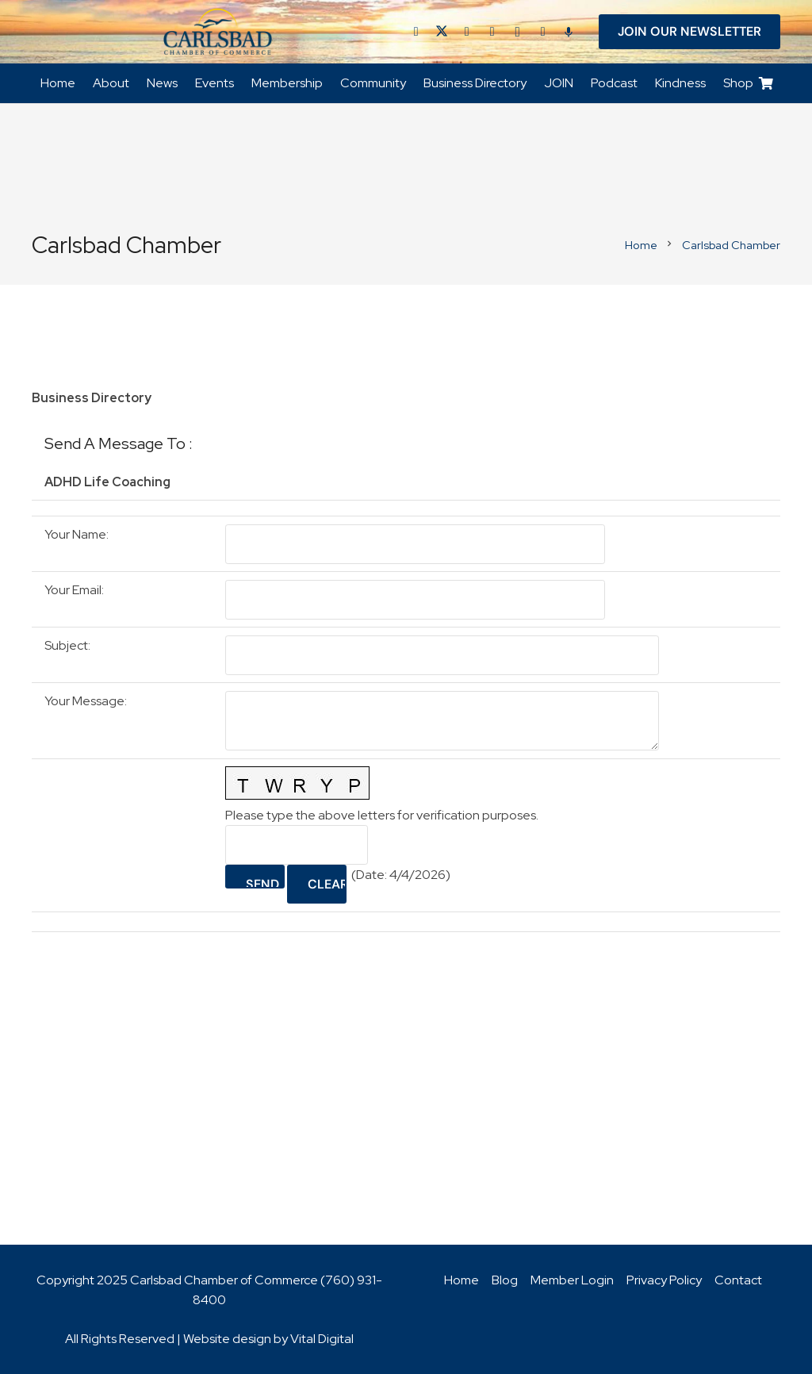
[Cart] (766, 84)
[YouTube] (492, 31)
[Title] (543, 31)
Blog (505, 1280)
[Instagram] (517, 31)
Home (461, 1280)
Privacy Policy (664, 1280)
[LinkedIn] (467, 31)
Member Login (572, 1280)
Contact (738, 1280)
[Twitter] (441, 31)
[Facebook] (416, 31)
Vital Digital (322, 1338)
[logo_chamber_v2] (218, 31)
